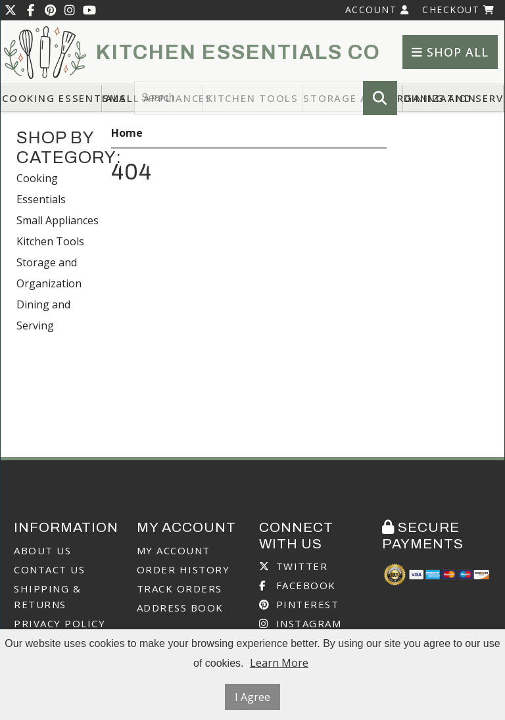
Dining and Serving (454, 98)
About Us (42, 550)
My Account (173, 550)
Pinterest (299, 604)
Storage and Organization (49, 273)
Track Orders (179, 588)
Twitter (293, 566)
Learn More (279, 663)
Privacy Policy (59, 623)
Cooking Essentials (52, 98)
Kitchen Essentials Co (238, 53)
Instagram (300, 623)
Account (377, 9)
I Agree (252, 697)
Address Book (180, 607)
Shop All (450, 52)
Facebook (297, 585)
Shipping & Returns (47, 596)
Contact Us (49, 569)
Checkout (458, 9)
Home (127, 133)
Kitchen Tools (50, 241)
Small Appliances (57, 220)
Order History (183, 569)
